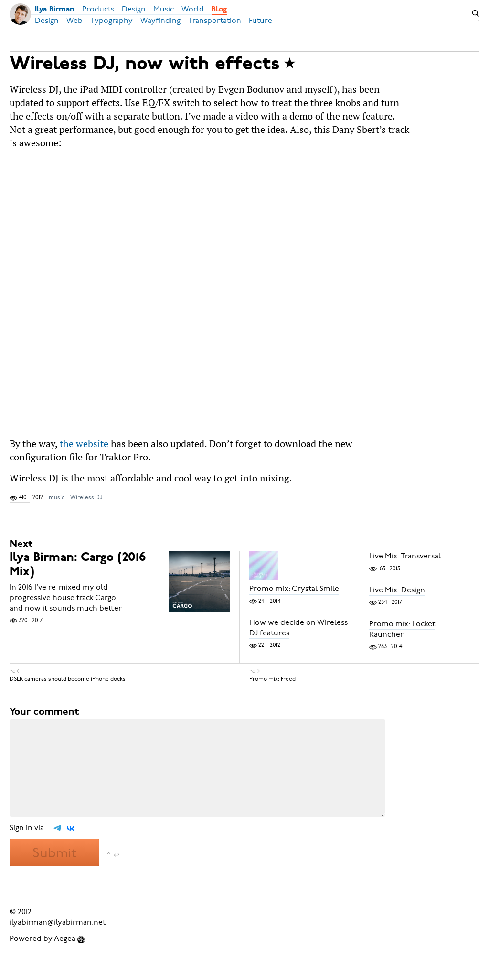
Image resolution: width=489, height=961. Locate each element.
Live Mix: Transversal (405, 556)
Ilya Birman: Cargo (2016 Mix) (78, 565)
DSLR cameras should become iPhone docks (68, 679)
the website (84, 443)
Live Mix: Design (397, 590)
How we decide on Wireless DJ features (298, 627)
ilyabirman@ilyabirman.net (58, 922)
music (56, 497)
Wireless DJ (86, 497)
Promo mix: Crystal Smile (294, 589)
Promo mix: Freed (272, 679)
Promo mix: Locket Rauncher (402, 629)
